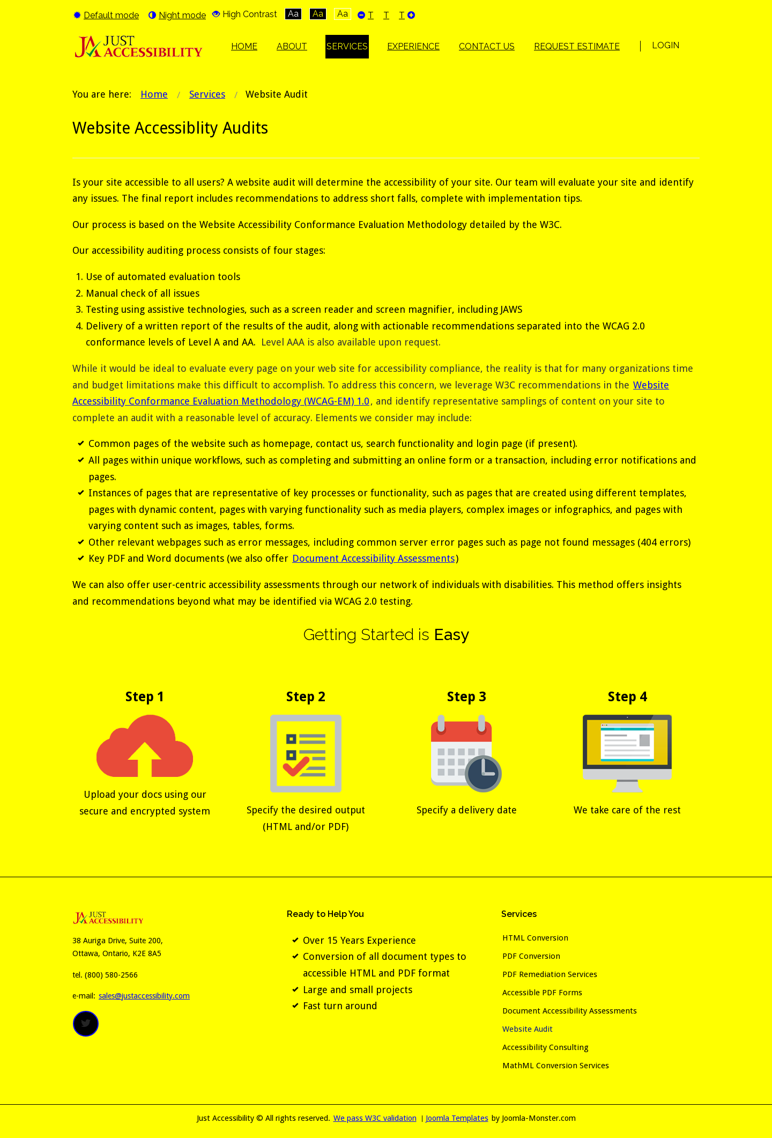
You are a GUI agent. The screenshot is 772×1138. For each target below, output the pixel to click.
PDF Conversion (531, 956)
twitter (86, 1024)
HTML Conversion (535, 938)
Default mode (106, 15)
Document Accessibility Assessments (373, 558)
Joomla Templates (457, 1118)
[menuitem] (244, 46)
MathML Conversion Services (555, 1065)
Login (665, 45)
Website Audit (527, 1029)
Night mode (177, 15)
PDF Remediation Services (549, 974)
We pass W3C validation (375, 1118)
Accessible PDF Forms (542, 992)
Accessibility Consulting (545, 1047)
